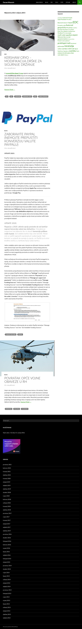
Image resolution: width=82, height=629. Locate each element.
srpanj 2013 (6, 600)
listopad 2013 (7, 593)
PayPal (20, 334)
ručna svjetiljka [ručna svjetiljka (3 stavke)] (62, 49)
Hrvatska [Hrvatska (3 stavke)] (69, 27)
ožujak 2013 (6, 611)
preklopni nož (43, 96)
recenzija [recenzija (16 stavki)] (69, 46)
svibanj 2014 (7, 579)
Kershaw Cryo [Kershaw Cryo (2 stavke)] (67, 29)
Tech (56, 2)
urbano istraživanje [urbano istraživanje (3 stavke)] (64, 53)
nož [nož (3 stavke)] (69, 37)
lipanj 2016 (6, 551)
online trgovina (11, 334)
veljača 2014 (6, 586)
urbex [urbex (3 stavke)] (72, 53)
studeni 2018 (7, 492)
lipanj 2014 (6, 576)
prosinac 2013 (7, 590)
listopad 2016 (7, 541)
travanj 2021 (7, 471)
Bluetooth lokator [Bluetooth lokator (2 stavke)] (62, 23)
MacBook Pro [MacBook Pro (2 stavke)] (61, 33)
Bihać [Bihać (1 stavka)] (70, 19)
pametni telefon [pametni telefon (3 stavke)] (63, 39)
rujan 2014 (6, 572)
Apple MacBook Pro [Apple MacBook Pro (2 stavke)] (63, 19)
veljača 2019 (6, 485)
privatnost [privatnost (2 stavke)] (73, 43)
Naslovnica (39, 2)
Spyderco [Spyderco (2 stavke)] (66, 51)
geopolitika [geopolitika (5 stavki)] (62, 27)
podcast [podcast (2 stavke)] (67, 41)
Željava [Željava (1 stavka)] (66, 55)
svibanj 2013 (7, 607)
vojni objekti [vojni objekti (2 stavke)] (61, 55)
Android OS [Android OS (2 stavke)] (65, 17)
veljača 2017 (6, 527)
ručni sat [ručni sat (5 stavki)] (71, 49)
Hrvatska (9, 408)
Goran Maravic (8, 2)
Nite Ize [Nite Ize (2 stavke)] (66, 37)
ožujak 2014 (6, 583)
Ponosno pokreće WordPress (10, 626)
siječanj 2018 (7, 510)
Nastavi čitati (9, 89)
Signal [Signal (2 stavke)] (76, 49)
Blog (46, 2)
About (74, 2)
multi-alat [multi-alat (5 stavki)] (61, 35)
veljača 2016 (6, 555)
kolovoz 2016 (7, 544)
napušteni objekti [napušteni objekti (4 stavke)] (71, 35)
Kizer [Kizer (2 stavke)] (72, 29)
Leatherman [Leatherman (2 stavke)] (71, 31)
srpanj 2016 (6, 548)
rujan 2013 (6, 597)
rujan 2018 (6, 496)
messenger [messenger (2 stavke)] (68, 33)
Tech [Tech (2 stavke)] (77, 51)
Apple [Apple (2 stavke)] (70, 17)
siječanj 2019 (7, 489)
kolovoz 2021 (7, 468)
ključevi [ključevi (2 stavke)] (66, 31)
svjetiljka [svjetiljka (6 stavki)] (72, 51)
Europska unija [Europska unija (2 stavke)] (62, 25)
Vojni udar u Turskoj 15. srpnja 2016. (14, 432)
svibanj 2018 (7, 503)
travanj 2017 (7, 520)
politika (16, 408)
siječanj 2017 (7, 531)
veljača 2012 (6, 618)
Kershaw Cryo (27, 96)
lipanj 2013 (6, 604)
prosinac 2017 (7, 513)
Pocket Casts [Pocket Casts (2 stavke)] (61, 41)
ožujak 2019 (6, 482)
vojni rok (25, 408)
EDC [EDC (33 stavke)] (75, 22)
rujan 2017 (6, 517)
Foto (62, 2)
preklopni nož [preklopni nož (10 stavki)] (64, 43)
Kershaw (17, 96)
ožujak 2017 (6, 524)
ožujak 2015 (6, 562)
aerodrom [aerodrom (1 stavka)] (60, 17)
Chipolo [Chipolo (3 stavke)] (70, 23)
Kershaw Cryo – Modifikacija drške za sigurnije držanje (23, 61)
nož (35, 96)
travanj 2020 (7, 478)
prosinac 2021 (7, 464)
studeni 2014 (7, 569)
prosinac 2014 (7, 565)
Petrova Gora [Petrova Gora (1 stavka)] (71, 39)
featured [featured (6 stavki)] (69, 25)
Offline (68, 2)
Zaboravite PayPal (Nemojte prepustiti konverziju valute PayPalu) (20, 139)
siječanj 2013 (7, 614)
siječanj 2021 (7, 475)
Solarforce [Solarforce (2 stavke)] (60, 51)
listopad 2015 (7, 558)
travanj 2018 (7, 506)
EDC (52, 2)
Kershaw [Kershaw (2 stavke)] (60, 29)
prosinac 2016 (7, 534)
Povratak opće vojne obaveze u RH (22, 379)
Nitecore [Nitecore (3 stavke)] (60, 37)
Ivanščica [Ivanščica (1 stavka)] (75, 27)
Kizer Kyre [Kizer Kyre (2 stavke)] (61, 31)
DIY (7, 96)
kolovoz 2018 (7, 499)
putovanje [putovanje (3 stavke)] (61, 46)
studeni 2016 (7, 538)
